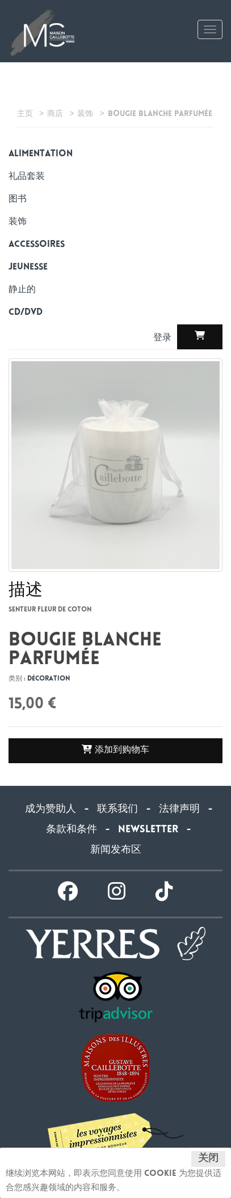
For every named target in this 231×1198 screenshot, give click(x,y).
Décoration (48, 679)
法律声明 (179, 810)
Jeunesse (28, 267)
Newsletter (148, 830)
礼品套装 (27, 177)
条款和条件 (71, 830)
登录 (163, 338)
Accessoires (37, 245)
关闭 (208, 1159)
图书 (18, 199)
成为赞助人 (50, 810)
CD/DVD (26, 313)
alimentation (41, 154)
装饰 (18, 222)
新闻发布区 (115, 850)
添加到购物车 (115, 750)
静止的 (22, 290)
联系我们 (117, 810)
